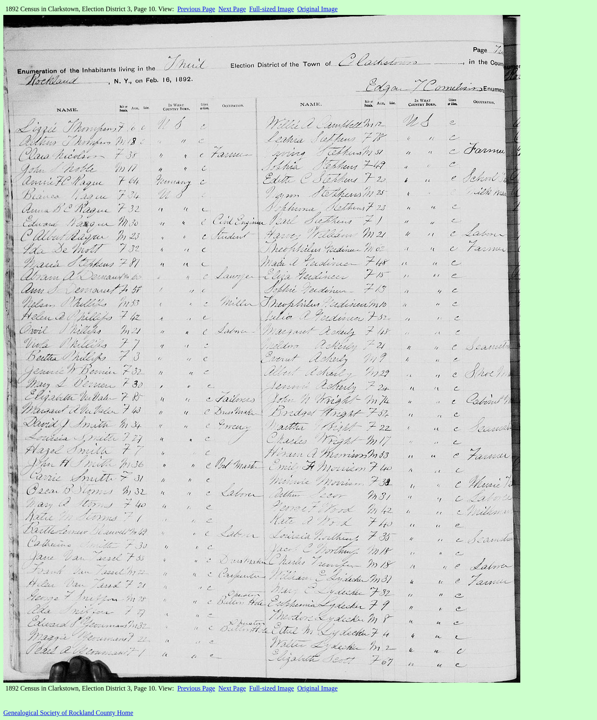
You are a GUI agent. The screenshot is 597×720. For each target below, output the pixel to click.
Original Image (317, 8)
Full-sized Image (271, 8)
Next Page (232, 8)
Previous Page (196, 8)
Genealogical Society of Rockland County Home (68, 712)
